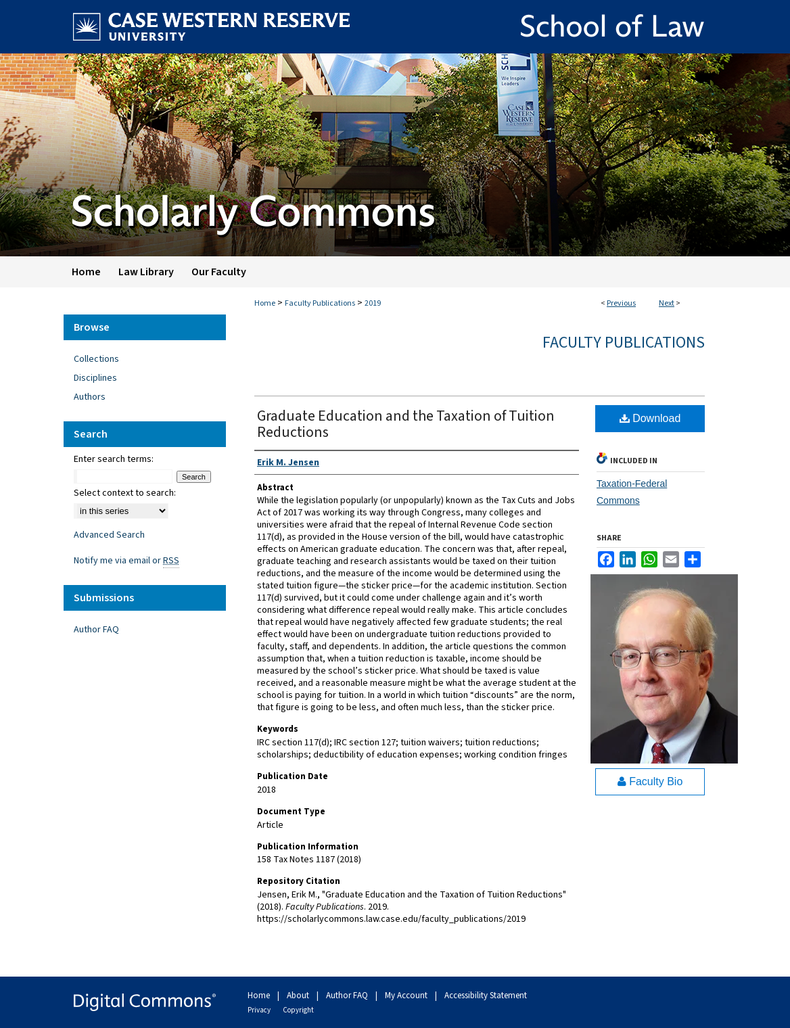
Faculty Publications (320, 303)
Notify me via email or (126, 560)
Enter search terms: (114, 459)
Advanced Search (109, 535)
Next (666, 303)
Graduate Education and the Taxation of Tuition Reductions (406, 424)
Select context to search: (125, 493)
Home (264, 303)
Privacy (260, 1010)
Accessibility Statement (485, 995)
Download (650, 418)
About (299, 995)
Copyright (298, 1010)
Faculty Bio (650, 781)
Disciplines (95, 378)
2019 (373, 303)
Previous (621, 303)
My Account (407, 995)
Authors (90, 397)
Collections (96, 359)
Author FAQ (96, 629)
